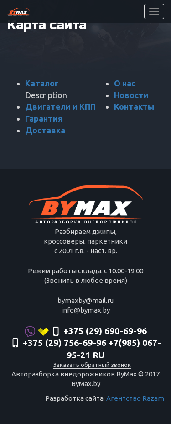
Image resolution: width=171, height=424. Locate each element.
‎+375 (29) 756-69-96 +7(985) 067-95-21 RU (85, 349)
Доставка (45, 130)
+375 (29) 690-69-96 (86, 332)
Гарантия (43, 118)
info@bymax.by (85, 310)
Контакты (134, 106)
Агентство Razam (135, 398)
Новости (131, 95)
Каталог (41, 83)
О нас (124, 83)
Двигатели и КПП (60, 106)
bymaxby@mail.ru (85, 300)
